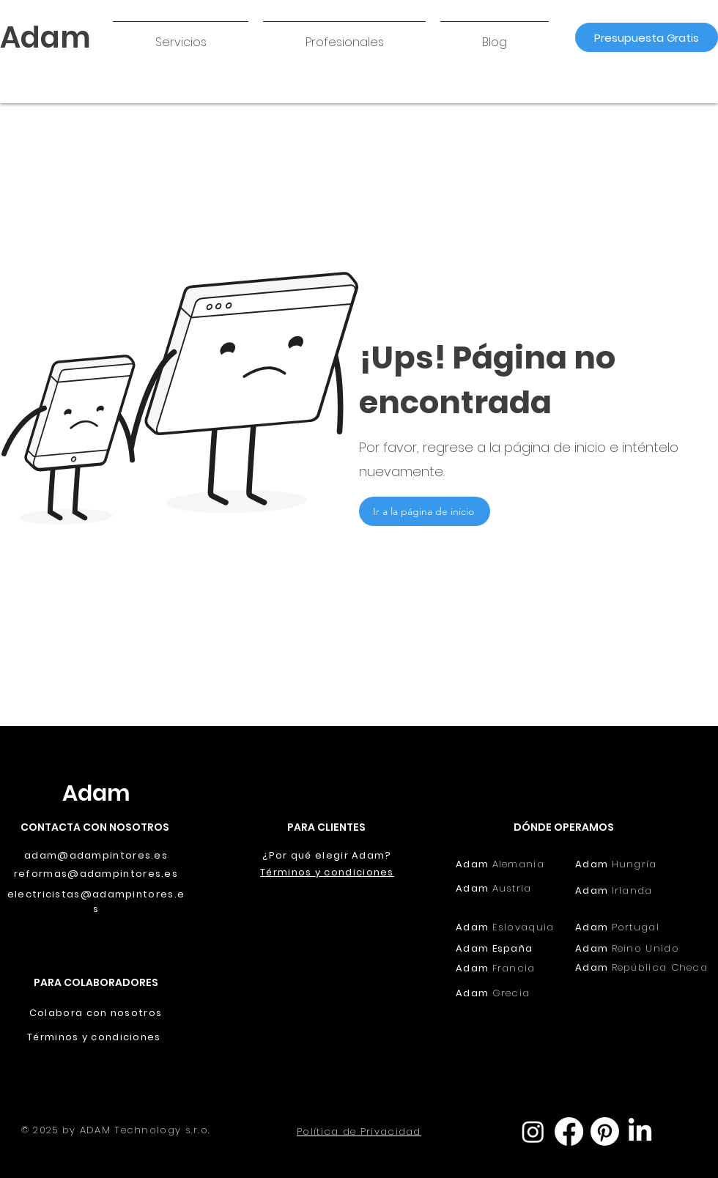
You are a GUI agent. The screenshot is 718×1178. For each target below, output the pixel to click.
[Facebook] (569, 1131)
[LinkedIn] (640, 1131)
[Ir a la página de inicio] (424, 511)
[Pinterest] (605, 1131)
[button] (181, 36)
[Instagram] (533, 1131)
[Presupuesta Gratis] (646, 37)
